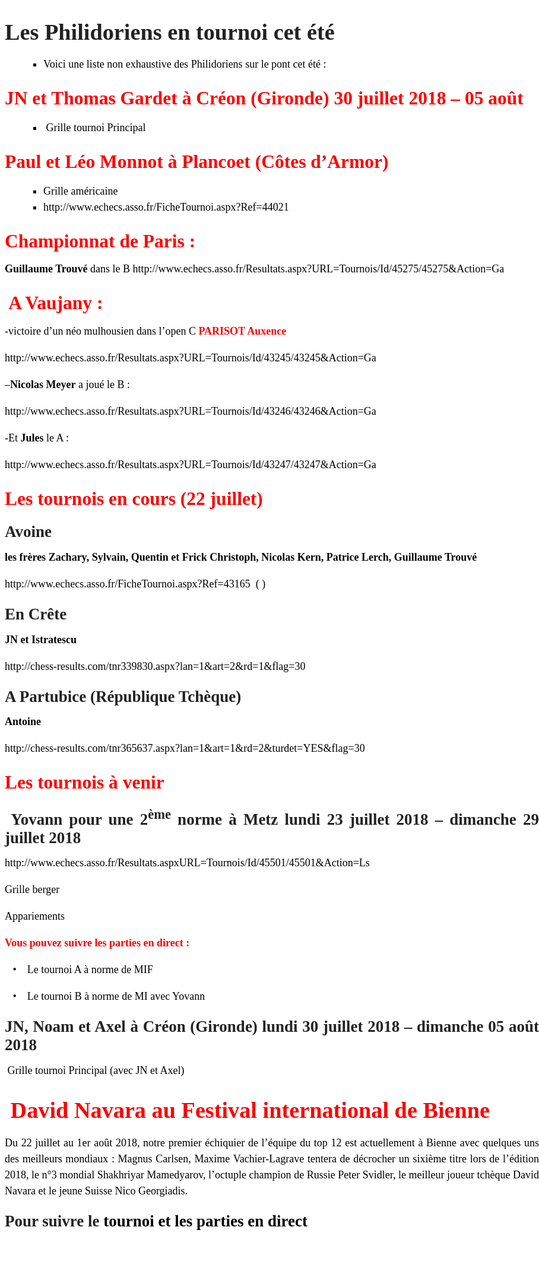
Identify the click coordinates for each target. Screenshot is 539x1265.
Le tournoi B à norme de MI (87, 996)
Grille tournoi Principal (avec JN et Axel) (94, 1070)
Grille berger (32, 889)
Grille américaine (80, 191)
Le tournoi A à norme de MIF (90, 969)
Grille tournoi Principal (94, 128)
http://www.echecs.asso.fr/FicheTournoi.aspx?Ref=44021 (166, 207)
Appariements (35, 916)
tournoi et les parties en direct (206, 1221)
